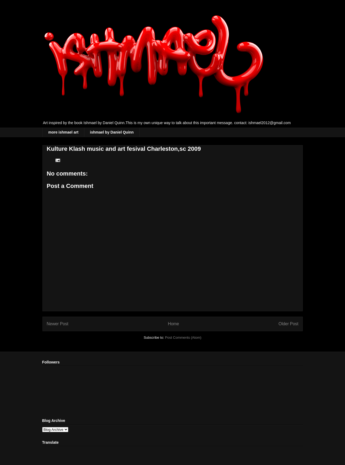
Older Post (288, 323)
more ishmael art (63, 132)
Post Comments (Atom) (183, 337)
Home (173, 323)
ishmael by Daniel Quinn (112, 132)
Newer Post (58, 323)
